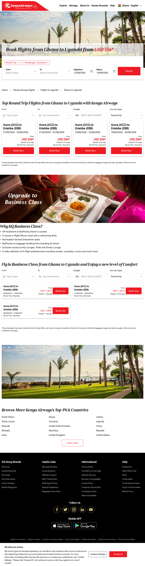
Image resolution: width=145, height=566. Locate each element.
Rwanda (6, 426)
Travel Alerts (127, 479)
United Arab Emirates (59, 426)
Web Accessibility (89, 495)
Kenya (52, 417)
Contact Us (127, 467)
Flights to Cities (34, 539)
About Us (84, 5)
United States (103, 435)
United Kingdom (57, 435)
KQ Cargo (6, 475)
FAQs (124, 475)
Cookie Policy (87, 483)
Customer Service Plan (91, 487)
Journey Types (116, 109)
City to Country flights (126, 539)
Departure (78, 69)
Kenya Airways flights (24, 90)
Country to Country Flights (52, 539)
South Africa (8, 417)
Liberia (99, 417)
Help (112, 5)
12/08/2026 (79, 72)
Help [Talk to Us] (129, 471)
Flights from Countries (107, 539)
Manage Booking (49, 467)
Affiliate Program (49, 475)
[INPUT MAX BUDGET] (92, 115)
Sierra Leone (8, 421)
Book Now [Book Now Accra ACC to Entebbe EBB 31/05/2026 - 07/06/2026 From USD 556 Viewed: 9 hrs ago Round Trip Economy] (54, 150)
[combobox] (19, 72)
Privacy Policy (87, 467)
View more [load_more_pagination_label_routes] (72, 443)
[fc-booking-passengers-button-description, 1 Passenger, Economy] (34, 62)
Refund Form (127, 491)
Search (129, 71)
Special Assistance (50, 487)
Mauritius (53, 430)
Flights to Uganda (49, 90)
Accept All (118, 554)
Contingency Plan (89, 491)
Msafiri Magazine (9, 487)
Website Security (89, 475)
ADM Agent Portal (49, 483)
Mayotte (100, 430)
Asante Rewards (99, 5)
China (99, 426)
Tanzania (53, 421)
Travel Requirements (131, 483)
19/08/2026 (102, 72)
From (8, 69)
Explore (63, 5)
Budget (77, 109)
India (4, 435)
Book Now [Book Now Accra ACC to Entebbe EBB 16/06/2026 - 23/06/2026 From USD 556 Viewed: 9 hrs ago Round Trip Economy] (90, 150)
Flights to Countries (17, 539)
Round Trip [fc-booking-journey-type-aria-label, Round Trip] (11, 62)
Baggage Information (51, 491)
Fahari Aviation (8, 483)
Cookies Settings (97, 554)
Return (99, 69)
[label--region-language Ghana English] (130, 6)
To (41, 69)
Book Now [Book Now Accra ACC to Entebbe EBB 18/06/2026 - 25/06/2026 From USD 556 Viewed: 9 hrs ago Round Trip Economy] (126, 150)
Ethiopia (6, 430)
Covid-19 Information (131, 487)
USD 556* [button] (103, 50)
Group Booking (48, 471)
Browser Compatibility (91, 479)
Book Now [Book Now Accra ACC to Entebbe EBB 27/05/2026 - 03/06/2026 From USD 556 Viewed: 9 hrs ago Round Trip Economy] (18, 150)
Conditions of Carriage (91, 471)
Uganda (100, 421)
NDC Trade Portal (49, 479)
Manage (73, 5)
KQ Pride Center (8, 479)
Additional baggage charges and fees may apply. (105, 163)
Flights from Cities (89, 539)
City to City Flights (72, 539)
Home (5, 90)
